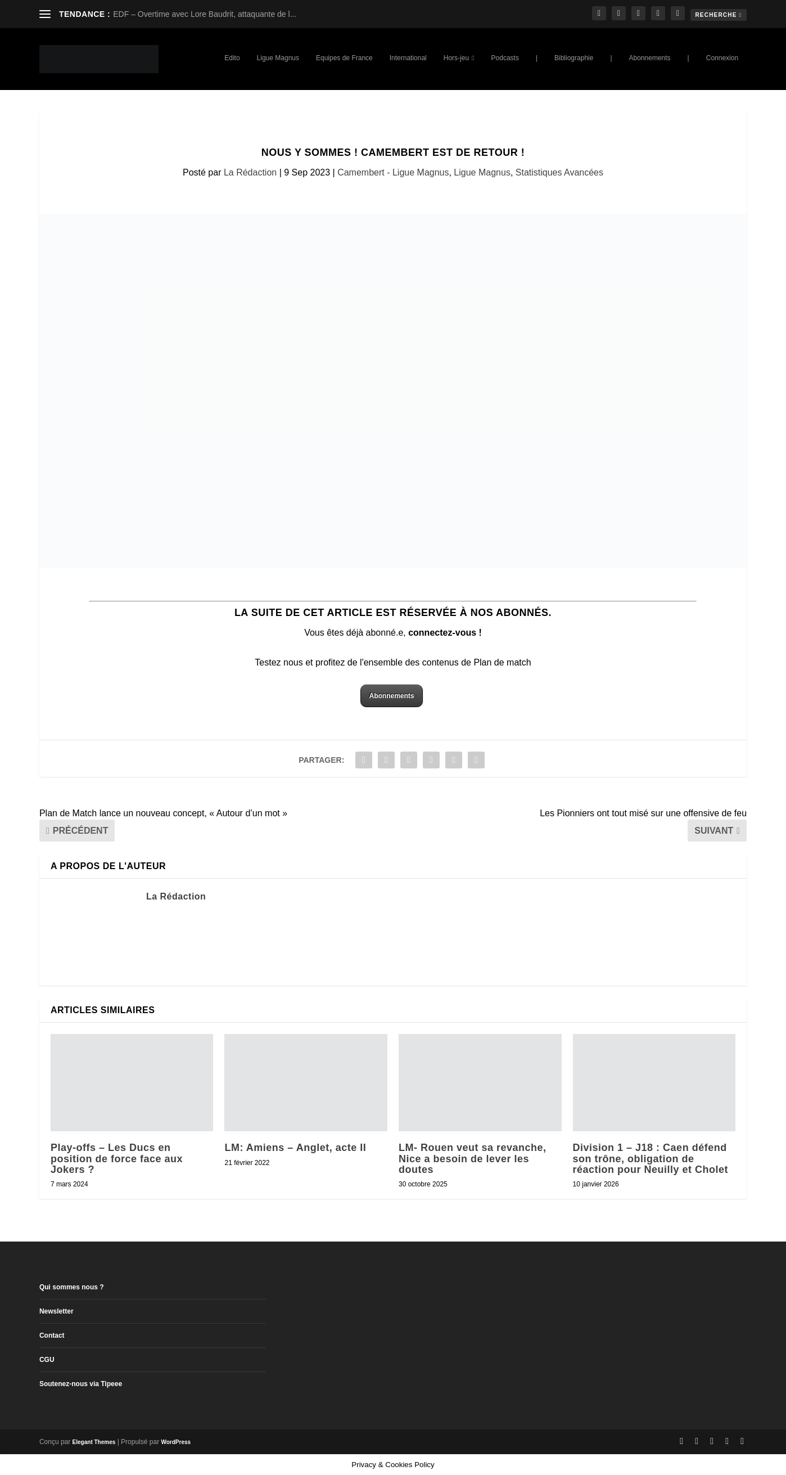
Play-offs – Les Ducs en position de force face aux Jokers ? (117, 1158)
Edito (232, 58)
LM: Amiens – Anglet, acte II (295, 1147)
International (408, 58)
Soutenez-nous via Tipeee (80, 1384)
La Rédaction (250, 172)
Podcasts (505, 58)
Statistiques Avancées (559, 172)
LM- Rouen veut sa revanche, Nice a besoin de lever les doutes (472, 1158)
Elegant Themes (94, 1442)
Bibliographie (573, 58)
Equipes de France (344, 58)
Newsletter (56, 1311)
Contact (52, 1335)
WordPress (176, 1442)
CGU (47, 1360)
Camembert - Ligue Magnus (393, 172)
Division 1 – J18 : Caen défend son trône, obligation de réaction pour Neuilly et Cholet (651, 1158)
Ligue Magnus (278, 58)
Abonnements (650, 58)
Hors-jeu (456, 58)
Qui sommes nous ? (71, 1287)
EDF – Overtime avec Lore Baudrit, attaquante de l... (204, 14)
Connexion (722, 58)
